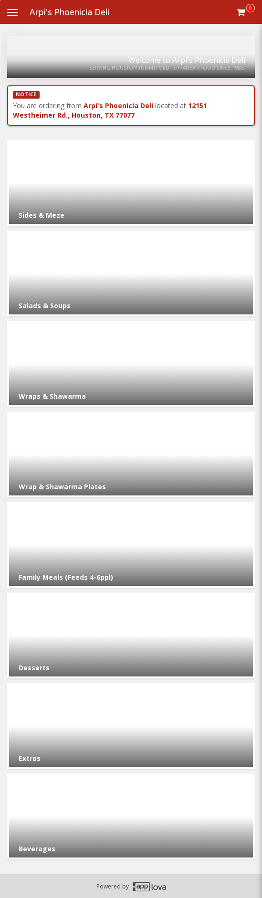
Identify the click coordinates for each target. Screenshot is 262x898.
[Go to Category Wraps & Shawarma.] (131, 364)
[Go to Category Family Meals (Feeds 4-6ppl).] (131, 545)
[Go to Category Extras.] (131, 726)
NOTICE (26, 94)
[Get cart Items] (246, 12)
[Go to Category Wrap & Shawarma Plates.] (131, 454)
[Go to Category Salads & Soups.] (131, 273)
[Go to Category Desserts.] (131, 635)
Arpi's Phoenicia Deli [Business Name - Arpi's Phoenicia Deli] (69, 12)
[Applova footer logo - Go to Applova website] (149, 886)
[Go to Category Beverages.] (131, 816)
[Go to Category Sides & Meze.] (131, 183)
